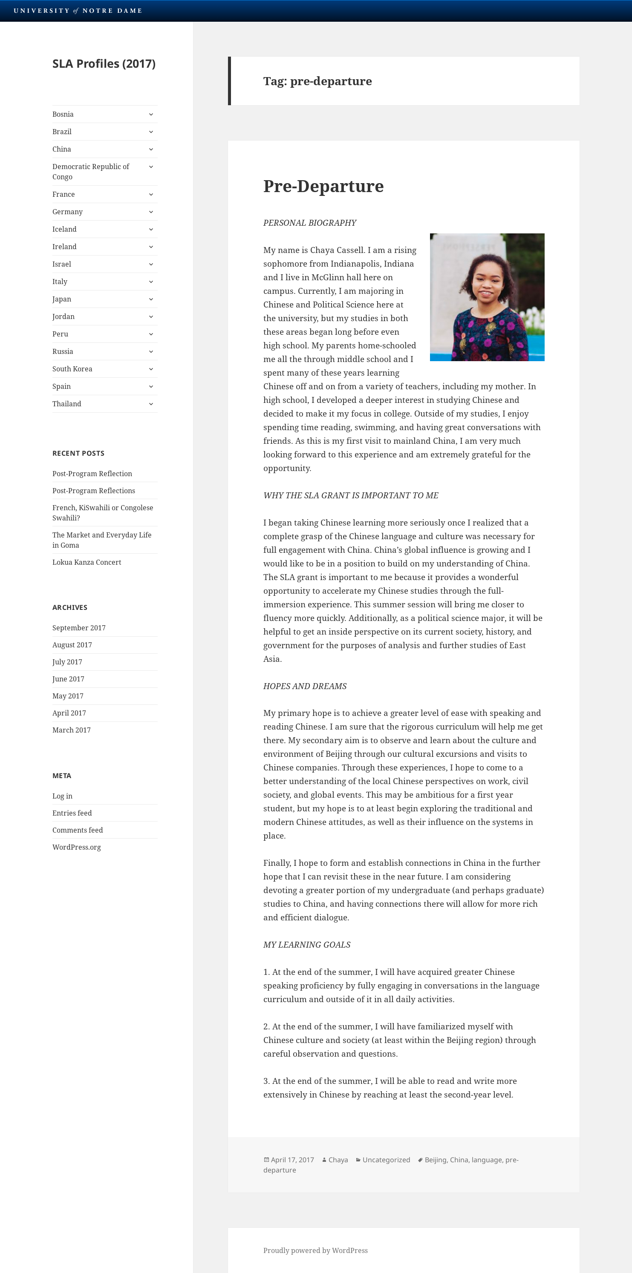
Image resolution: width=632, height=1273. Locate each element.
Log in (62, 796)
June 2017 (68, 679)
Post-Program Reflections (93, 490)
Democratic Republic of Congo (90, 171)
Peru (60, 334)
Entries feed (72, 813)
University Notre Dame (78, 10)
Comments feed (77, 830)
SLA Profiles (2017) (104, 63)
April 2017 (69, 713)
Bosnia (63, 114)
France (63, 194)
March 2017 (71, 730)
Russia (62, 351)
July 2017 (67, 662)
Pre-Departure (323, 185)
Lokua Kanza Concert (86, 562)
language (487, 1159)
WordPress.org (76, 847)
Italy (59, 281)
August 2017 (72, 644)
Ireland (64, 246)
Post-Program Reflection (92, 473)
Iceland (64, 229)
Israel (61, 264)
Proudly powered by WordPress (315, 1250)
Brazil (62, 131)
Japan (61, 299)
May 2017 (68, 696)
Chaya (338, 1159)
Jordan (63, 316)
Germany (67, 211)
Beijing (436, 1159)
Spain (61, 386)
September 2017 (79, 627)
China (61, 149)
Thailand (66, 403)
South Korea (72, 369)
